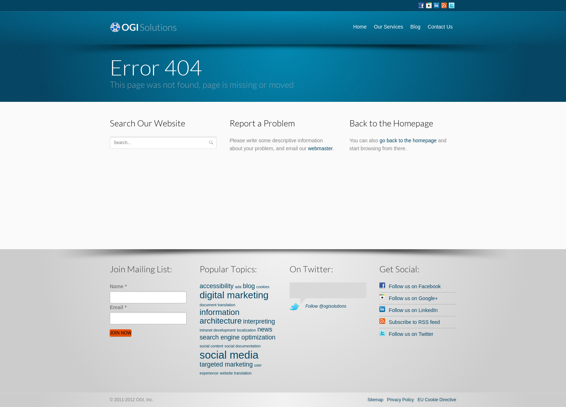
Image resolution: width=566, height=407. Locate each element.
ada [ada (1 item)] (238, 287)
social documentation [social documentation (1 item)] (243, 346)
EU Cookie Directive (437, 399)
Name (118, 286)
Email (118, 307)
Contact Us (440, 27)
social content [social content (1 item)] (211, 346)
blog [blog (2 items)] (249, 286)
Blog (415, 27)
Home (359, 27)
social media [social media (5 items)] (229, 355)
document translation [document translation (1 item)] (217, 305)
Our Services (388, 27)
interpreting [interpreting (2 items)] (259, 321)
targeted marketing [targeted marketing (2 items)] (226, 364)
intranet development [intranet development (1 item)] (218, 330)
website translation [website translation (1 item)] (236, 373)
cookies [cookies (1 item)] (262, 287)
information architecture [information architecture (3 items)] (221, 316)
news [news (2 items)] (264, 329)
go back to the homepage (408, 140)
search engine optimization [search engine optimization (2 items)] (237, 337)
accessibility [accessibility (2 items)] (217, 286)
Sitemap (375, 399)
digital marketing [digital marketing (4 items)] (234, 295)
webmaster (320, 148)
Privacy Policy (400, 399)
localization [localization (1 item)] (246, 330)
